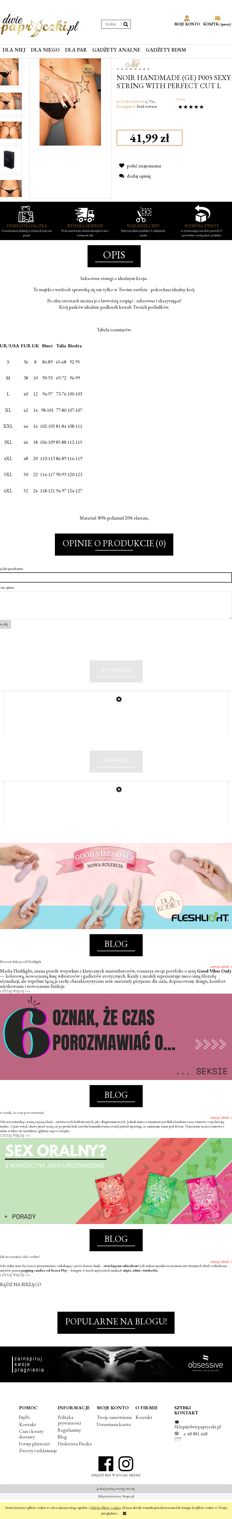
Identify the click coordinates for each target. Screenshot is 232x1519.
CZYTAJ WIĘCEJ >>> (15, 1010)
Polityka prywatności (69, 1439)
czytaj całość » (221, 985)
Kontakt (27, 1443)
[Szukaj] (126, 24)
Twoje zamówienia (114, 1436)
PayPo (24, 1436)
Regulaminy (69, 1449)
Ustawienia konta (114, 1443)
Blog (62, 1456)
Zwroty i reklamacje (38, 1469)
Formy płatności (34, 1463)
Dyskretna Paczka (75, 1463)
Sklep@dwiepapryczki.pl (197, 1446)
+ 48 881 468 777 (190, 1456)
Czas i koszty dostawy (31, 1453)
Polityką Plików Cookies (106, 1508)
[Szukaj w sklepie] (111, 24)
